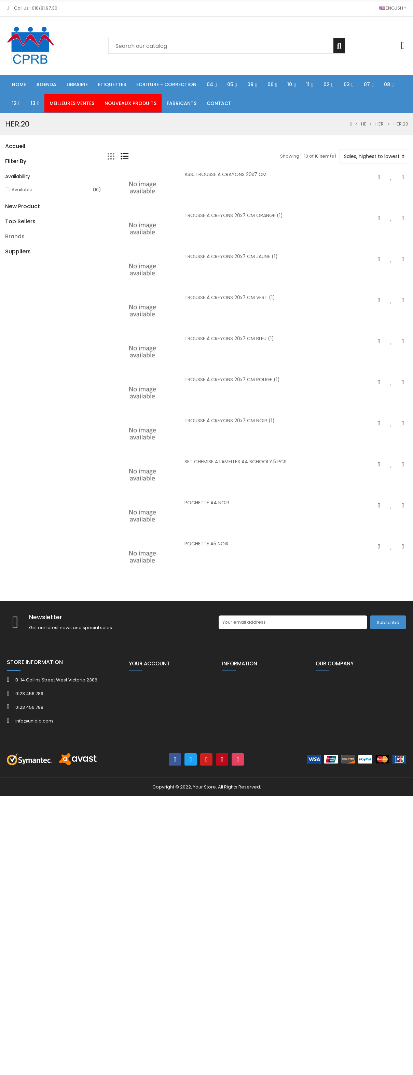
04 (8, 171)
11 (6, 229)
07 (7, 264)
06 (8, 194)
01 (7, 159)
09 (8, 206)
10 (7, 217)
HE (8, 322)
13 (7, 299)
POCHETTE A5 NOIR (206, 543)
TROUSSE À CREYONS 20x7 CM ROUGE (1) (232, 379)
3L (7, 833)
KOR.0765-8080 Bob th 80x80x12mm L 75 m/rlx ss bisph (71, 740)
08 (8, 276)
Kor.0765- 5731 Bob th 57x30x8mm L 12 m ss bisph (68, 692)
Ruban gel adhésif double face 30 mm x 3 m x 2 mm (70, 634)
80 (8, 310)
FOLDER (13, 450)
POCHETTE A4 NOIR (206, 502)
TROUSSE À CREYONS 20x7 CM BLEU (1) (229, 338)
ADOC (11, 866)
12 (7, 287)
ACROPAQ (16, 857)
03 (8, 252)
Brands (15, 821)
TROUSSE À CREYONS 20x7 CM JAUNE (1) (231, 256)
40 (8, 415)
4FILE (10, 849)
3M (8, 841)
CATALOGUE (18, 438)
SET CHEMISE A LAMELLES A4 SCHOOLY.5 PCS (235, 461)
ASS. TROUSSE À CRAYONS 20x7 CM (225, 174)
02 (8, 241)
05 (8, 183)
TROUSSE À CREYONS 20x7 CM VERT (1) (229, 297)
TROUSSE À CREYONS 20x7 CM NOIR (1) (229, 420)
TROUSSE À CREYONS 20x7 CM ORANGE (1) (233, 215)
